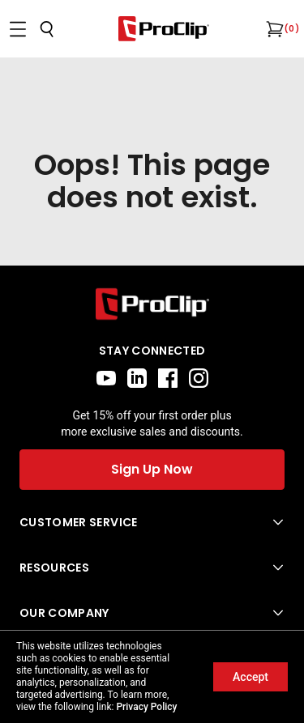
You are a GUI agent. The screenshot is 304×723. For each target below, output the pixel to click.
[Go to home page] (152, 304)
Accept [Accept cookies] (250, 676)
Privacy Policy (146, 706)
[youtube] (106, 378)
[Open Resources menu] (152, 567)
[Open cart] (273, 29)
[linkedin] (137, 378)
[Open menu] (18, 29)
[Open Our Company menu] (152, 613)
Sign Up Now (152, 469)
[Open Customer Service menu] (152, 522)
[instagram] (198, 378)
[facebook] (168, 378)
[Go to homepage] (163, 28)
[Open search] (47, 29)
